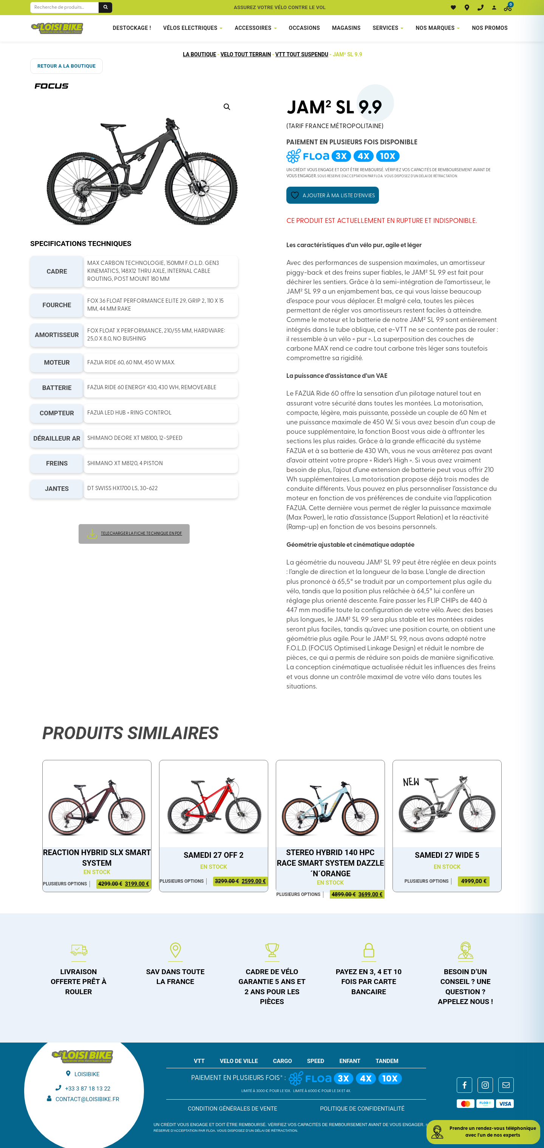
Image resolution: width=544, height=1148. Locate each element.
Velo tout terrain (246, 54)
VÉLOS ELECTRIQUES (190, 28)
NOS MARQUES (435, 28)
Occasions (304, 28)
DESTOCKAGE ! (132, 28)
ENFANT (349, 1061)
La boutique (199, 54)
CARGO (282, 1061)
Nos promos (490, 28)
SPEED (316, 1061)
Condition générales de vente (232, 1108)
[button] (227, 107)
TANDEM (387, 1061)
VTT (199, 1061)
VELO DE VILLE (239, 1061)
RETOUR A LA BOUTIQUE (66, 66)
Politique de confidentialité (362, 1108)
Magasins (346, 28)
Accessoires (253, 28)
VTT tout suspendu (301, 54)
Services (386, 28)
